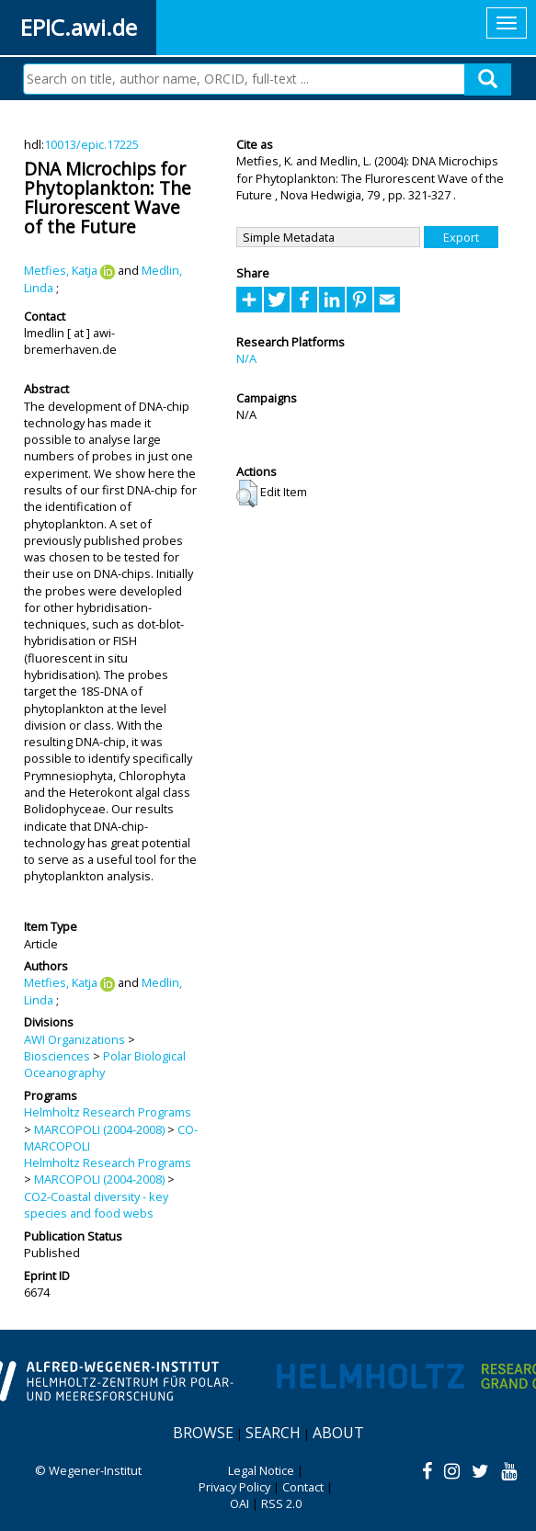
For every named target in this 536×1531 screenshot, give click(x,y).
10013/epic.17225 (91, 144)
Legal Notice (261, 1470)
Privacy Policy (234, 1487)
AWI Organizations (74, 1039)
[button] (246, 493)
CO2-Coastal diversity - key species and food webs (96, 1204)
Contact (303, 1487)
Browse (203, 1433)
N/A (246, 358)
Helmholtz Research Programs (107, 1112)
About (338, 1433)
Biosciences (57, 1056)
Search (273, 1433)
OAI (239, 1503)
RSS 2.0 (281, 1503)
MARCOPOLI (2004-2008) (99, 1129)
